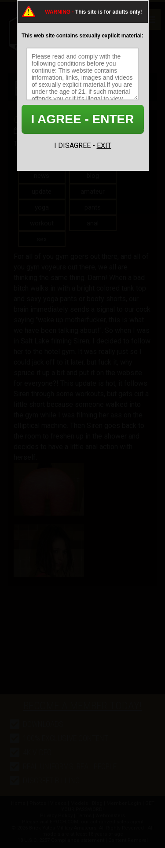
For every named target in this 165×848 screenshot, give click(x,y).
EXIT (104, 145)
